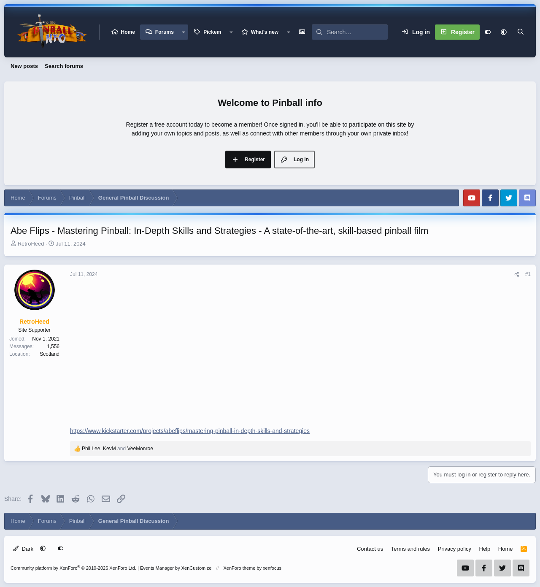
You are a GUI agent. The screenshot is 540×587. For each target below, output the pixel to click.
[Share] (516, 274)
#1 (528, 274)
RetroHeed (31, 244)
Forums (164, 32)
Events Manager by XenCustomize (175, 568)
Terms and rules (410, 549)
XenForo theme (240, 568)
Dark (23, 549)
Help (485, 549)
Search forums (64, 66)
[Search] (357, 32)
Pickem (212, 32)
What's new (265, 32)
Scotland (49, 354)
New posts (24, 66)
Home (128, 32)
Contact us (370, 549)
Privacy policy (454, 549)
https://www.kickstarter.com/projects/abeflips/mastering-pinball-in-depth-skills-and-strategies (190, 430)
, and (117, 449)
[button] (183, 32)
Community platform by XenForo (73, 568)
